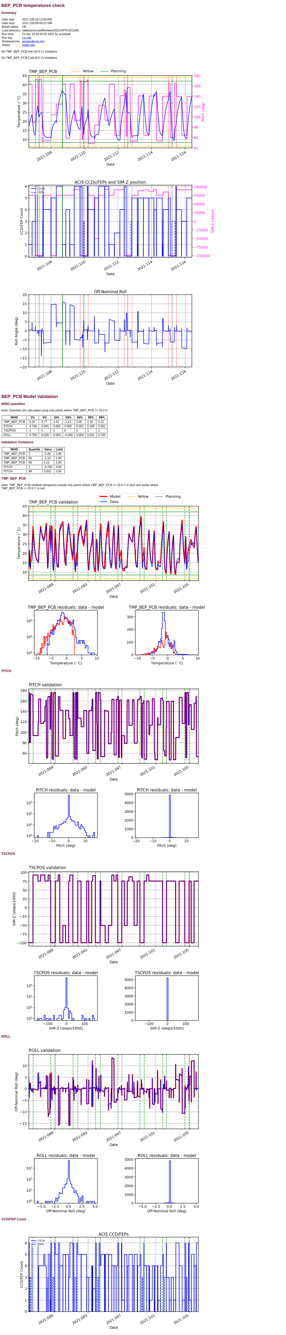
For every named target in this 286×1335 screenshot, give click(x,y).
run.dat (26, 37)
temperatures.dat (33, 41)
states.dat (28, 45)
